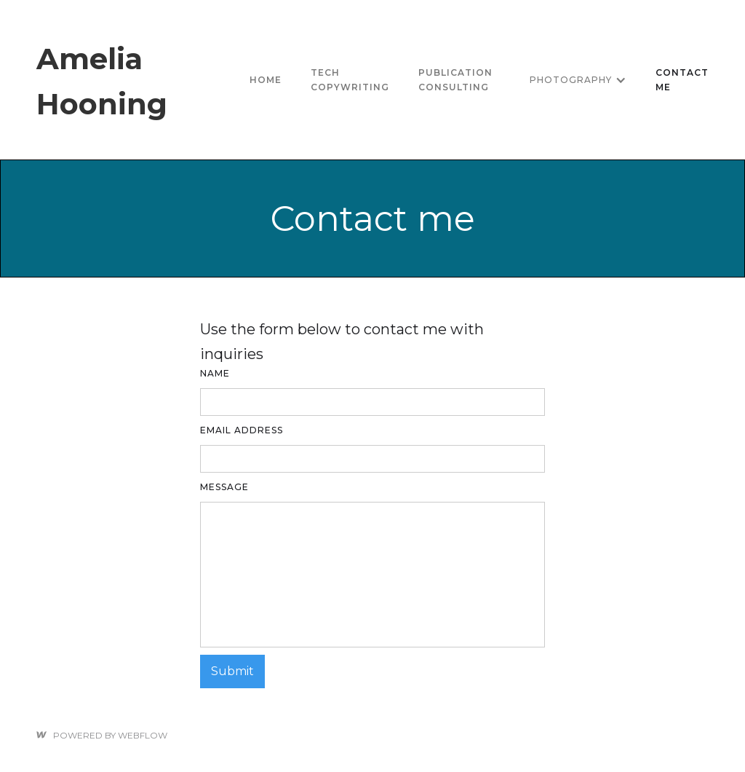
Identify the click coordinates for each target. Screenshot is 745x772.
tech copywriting (350, 79)
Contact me (682, 79)
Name (215, 373)
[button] (578, 80)
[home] (135, 80)
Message (224, 486)
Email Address (241, 430)
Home (266, 79)
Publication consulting (455, 79)
